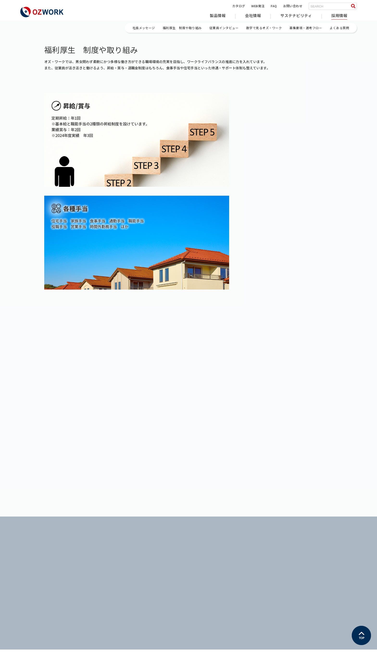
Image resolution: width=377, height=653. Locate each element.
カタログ (238, 6)
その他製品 (28, 562)
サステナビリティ (296, 15)
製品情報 (218, 15)
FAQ (274, 6)
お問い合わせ (293, 6)
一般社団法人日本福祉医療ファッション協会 (228, 568)
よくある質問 (289, 580)
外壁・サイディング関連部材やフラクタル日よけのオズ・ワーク (63, 440)
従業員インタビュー (293, 562)
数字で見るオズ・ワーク (297, 568)
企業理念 (113, 555)
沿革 (110, 568)
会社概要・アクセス (121, 562)
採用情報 (339, 15)
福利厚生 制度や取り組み (298, 555)
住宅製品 (26, 549)
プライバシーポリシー (35, 647)
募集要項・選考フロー (295, 574)
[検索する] (353, 6)
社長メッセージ (290, 549)
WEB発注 (257, 6)
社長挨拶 (113, 549)
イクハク (202, 555)
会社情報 (253, 15)
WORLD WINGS (206, 562)
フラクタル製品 (31, 555)
